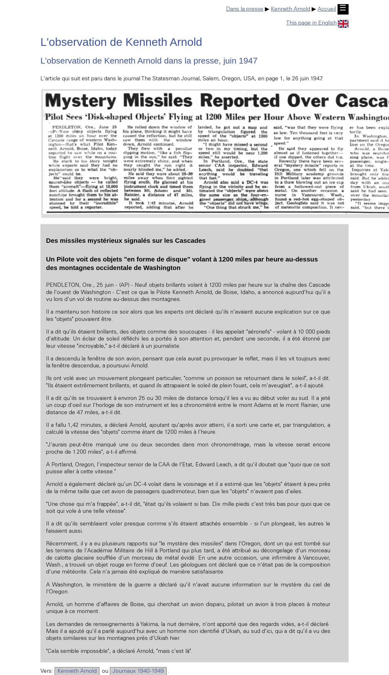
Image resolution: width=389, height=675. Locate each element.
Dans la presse (244, 9)
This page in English (317, 23)
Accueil (327, 9)
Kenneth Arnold (290, 9)
